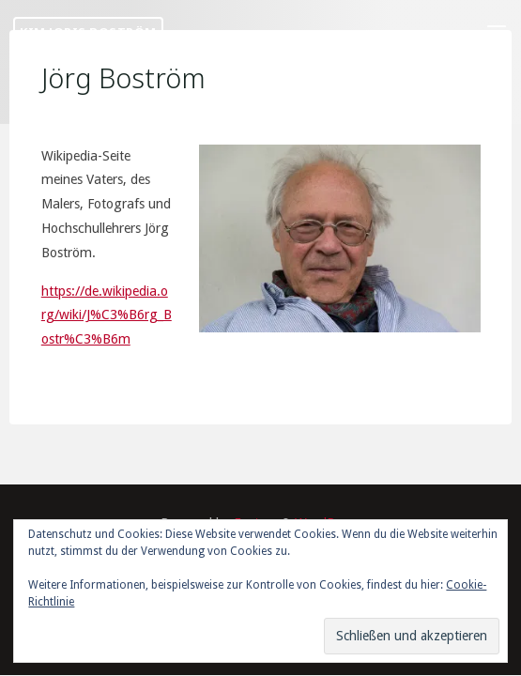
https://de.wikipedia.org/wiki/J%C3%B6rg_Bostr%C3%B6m (106, 314)
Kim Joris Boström (88, 31)
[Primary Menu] (496, 32)
